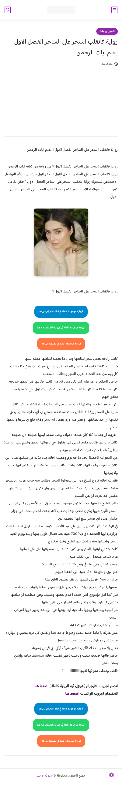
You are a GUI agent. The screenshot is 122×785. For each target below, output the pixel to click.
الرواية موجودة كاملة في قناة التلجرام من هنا (61, 311)
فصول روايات (107, 31)
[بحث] (7, 10)
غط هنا (39, 686)
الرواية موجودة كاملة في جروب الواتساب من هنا (61, 327)
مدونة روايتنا (45, 776)
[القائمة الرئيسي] (114, 10)
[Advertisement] (61, 98)
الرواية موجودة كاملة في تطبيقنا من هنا (61, 344)
